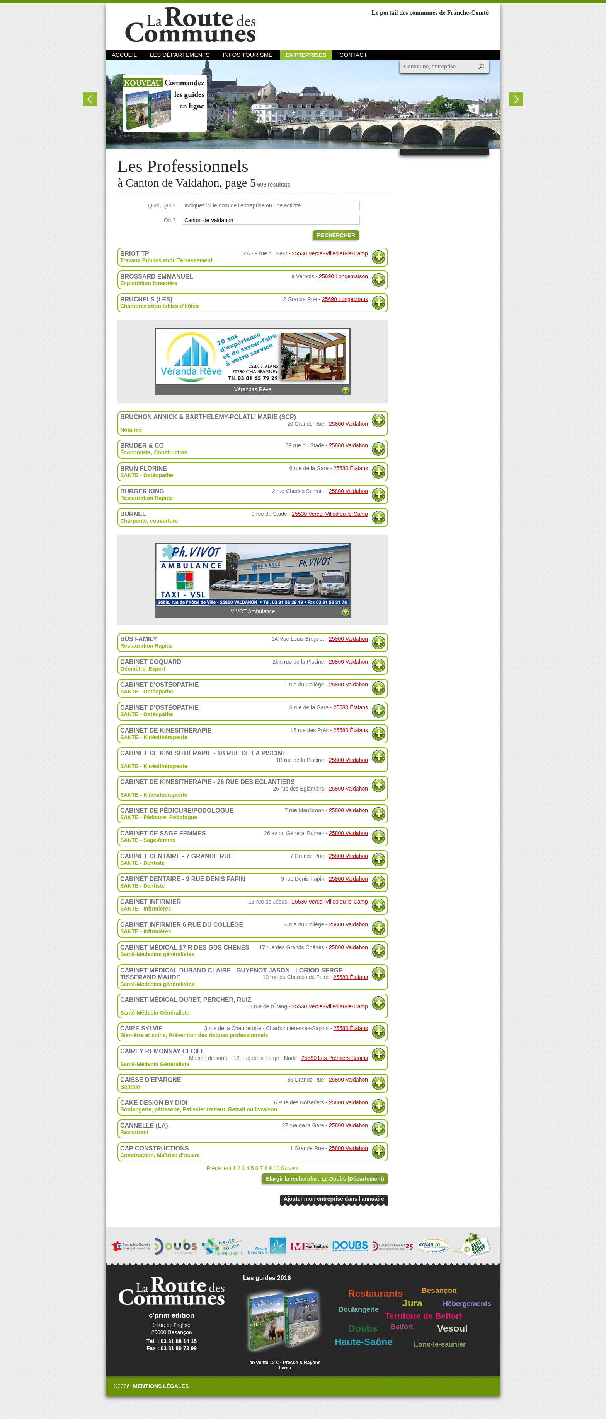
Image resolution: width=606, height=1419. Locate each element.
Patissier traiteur (204, 1109)
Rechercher (336, 235)
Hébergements (467, 1304)
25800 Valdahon (348, 424)
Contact (353, 54)
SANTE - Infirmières (145, 908)
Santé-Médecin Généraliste (154, 1013)
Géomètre (132, 669)
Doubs (363, 1328)
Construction (170, 452)
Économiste (135, 452)
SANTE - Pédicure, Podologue (158, 817)
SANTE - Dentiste (142, 863)
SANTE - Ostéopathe (146, 475)
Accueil (124, 54)
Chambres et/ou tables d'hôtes (159, 306)
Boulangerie (359, 1309)
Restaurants (375, 1293)
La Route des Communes (190, 24)
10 (276, 1168)
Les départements (179, 54)
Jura (412, 1303)
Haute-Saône (364, 1342)
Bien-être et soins (142, 1035)
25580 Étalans (350, 468)
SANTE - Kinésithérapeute (153, 737)
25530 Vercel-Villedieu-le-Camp (330, 253)
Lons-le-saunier (440, 1344)
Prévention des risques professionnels (218, 1035)
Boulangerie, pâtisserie (150, 1109)
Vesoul (452, 1328)
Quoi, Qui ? (161, 205)
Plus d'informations (378, 257)
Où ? (169, 220)
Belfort (402, 1327)
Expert (156, 669)
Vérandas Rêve (253, 360)
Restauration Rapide (146, 498)
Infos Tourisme (247, 54)
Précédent (218, 1168)
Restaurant (134, 1132)
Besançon (439, 1290)
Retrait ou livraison (252, 1109)
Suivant (290, 1168)
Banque (130, 1087)
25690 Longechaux (345, 299)
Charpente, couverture (149, 521)
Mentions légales (161, 1386)
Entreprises (306, 54)
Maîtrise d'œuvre (178, 1155)
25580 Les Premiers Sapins (334, 1058)
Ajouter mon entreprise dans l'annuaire (334, 1199)
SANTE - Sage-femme (147, 840)
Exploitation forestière (148, 283)
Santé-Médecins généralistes (157, 954)
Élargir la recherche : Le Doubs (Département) (325, 1179)
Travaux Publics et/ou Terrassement (166, 260)
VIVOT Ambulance (253, 579)
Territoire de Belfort (423, 1316)
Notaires (131, 430)
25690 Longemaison (343, 276)
